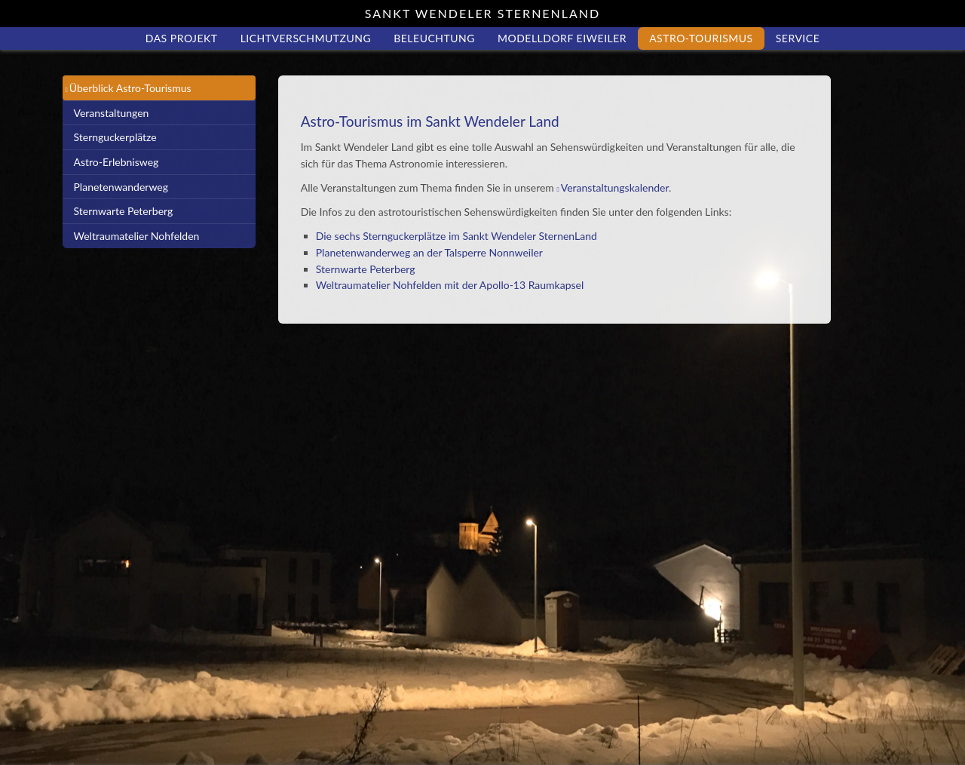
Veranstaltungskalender (615, 187)
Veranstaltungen (111, 112)
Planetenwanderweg (121, 186)
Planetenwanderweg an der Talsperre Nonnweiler (429, 252)
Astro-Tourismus (701, 38)
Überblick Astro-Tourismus (130, 87)
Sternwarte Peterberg (123, 210)
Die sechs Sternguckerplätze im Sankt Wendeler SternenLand (456, 235)
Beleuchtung (434, 38)
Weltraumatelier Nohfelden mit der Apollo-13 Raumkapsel (450, 284)
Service (798, 38)
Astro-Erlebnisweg (116, 161)
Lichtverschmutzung (306, 38)
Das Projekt (182, 38)
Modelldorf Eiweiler (562, 38)
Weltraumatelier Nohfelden (137, 235)
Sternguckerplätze (115, 137)
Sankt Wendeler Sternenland (482, 13)
